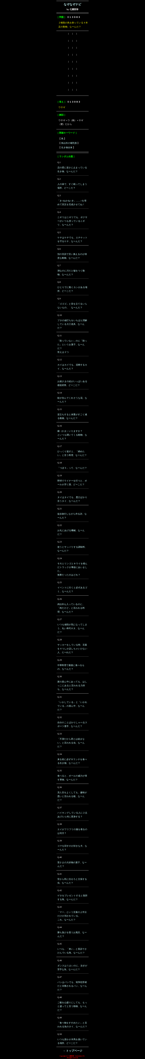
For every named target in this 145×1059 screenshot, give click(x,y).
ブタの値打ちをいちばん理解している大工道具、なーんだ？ (72, 324)
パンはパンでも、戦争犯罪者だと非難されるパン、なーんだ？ (72, 986)
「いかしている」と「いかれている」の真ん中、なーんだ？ (72, 706)
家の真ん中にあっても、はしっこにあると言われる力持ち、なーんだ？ (72, 685)
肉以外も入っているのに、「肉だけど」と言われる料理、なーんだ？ (71, 608)
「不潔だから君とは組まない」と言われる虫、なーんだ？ (71, 743)
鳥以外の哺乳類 (69, 143)
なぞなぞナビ (72, 4)
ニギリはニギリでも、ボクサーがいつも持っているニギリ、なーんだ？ (72, 221)
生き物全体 (66, 147)
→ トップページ (72, 1050)
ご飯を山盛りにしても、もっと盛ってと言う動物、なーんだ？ (72, 1006)
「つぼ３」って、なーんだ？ (72, 468)
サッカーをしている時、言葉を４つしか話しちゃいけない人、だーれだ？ (72, 649)
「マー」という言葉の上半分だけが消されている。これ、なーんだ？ (72, 916)
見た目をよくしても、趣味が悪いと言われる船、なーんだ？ (72, 796)
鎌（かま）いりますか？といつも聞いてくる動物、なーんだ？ (72, 435)
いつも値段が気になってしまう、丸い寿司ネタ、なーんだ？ (72, 628)
